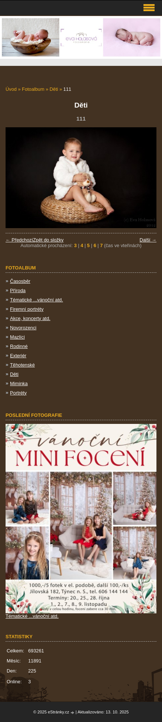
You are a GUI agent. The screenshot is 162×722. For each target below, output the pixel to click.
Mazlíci (17, 337)
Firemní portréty (26, 309)
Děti (54, 89)
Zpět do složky (48, 240)
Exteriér (18, 355)
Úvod (11, 89)
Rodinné (19, 346)
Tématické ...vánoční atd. (36, 300)
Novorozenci (23, 327)
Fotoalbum (33, 89)
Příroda (18, 290)
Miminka (19, 383)
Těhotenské (22, 365)
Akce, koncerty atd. (30, 318)
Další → (147, 240)
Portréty (18, 393)
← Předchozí (19, 240)
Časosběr (20, 281)
